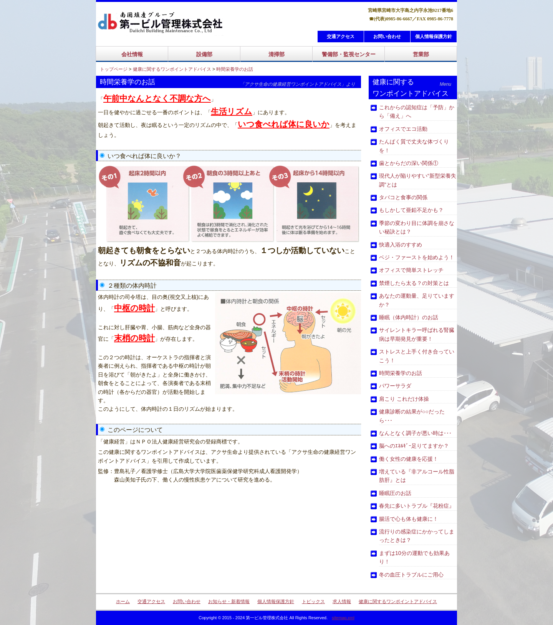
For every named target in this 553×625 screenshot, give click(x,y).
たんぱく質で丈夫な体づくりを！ (414, 145)
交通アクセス (340, 36)
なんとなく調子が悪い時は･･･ (415, 433)
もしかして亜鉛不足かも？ (411, 210)
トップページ (113, 69)
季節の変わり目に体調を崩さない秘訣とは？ (416, 227)
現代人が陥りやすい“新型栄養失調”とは (417, 180)
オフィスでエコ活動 (403, 129)
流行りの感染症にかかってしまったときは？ (416, 535)
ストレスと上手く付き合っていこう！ (416, 355)
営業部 (421, 54)
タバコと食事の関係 (403, 197)
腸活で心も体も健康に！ (408, 519)
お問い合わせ (387, 36)
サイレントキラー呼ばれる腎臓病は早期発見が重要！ (416, 334)
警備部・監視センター (349, 54)
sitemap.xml (343, 617)
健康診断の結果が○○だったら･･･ (412, 415)
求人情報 (342, 601)
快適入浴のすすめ (400, 245)
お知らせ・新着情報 (229, 601)
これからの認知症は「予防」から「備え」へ (416, 111)
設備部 (204, 54)
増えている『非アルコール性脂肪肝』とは (416, 475)
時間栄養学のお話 (234, 69)
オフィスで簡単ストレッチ (411, 270)
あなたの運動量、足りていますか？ (416, 300)
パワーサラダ (395, 386)
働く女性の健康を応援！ (408, 459)
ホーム (123, 601)
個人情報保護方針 (433, 36)
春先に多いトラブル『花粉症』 (416, 506)
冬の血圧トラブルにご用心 (411, 575)
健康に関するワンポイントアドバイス (172, 69)
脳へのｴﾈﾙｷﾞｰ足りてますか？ (414, 446)
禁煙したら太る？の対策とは (414, 283)
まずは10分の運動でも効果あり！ (414, 557)
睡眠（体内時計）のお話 (408, 317)
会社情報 (132, 54)
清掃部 (276, 54)
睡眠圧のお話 (395, 493)
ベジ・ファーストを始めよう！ (416, 257)
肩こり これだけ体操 (404, 399)
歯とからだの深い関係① (408, 163)
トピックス (313, 601)
